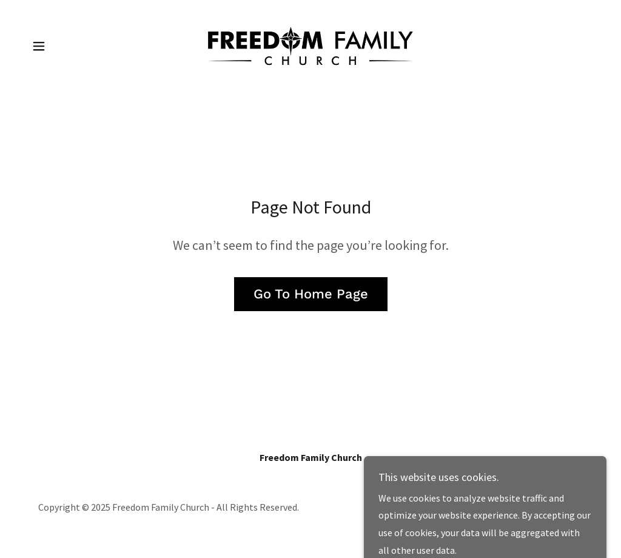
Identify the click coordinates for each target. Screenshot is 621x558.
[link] (310, 45)
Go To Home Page (310, 293)
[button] (39, 46)
